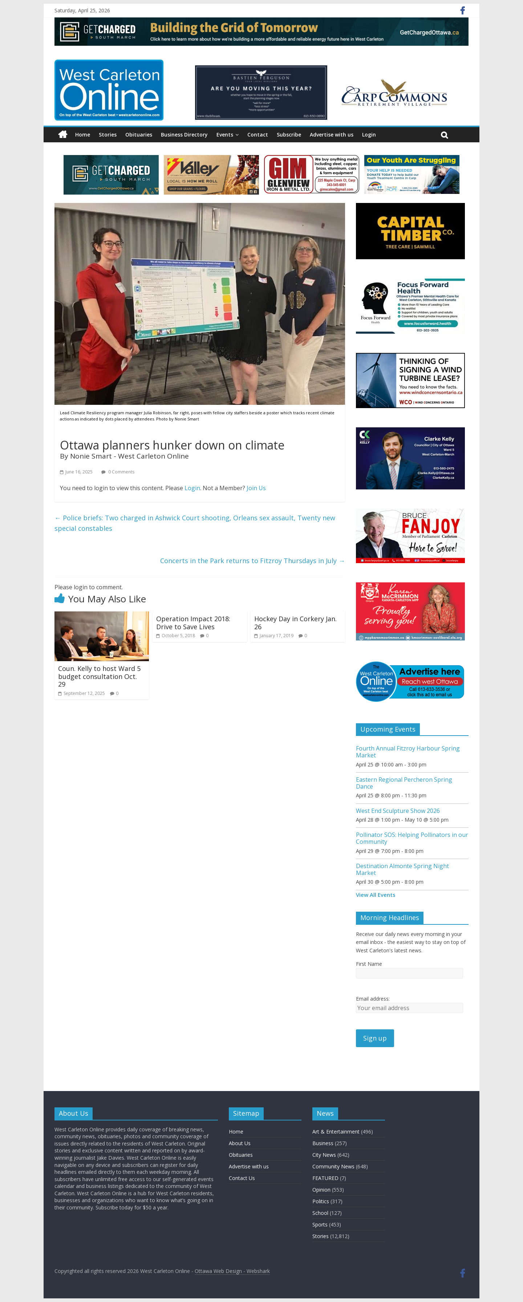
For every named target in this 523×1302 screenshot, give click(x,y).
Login (369, 134)
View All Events (376, 894)
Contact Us (242, 1178)
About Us (240, 1143)
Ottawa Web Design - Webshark (232, 1271)
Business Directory (184, 134)
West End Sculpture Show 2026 (398, 811)
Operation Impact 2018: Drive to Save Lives (193, 622)
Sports (320, 1224)
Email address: (373, 998)
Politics (320, 1201)
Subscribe (289, 134)
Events (224, 134)
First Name (369, 963)
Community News (333, 1166)
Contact (257, 134)
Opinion (321, 1189)
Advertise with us (331, 134)
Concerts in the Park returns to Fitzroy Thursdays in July (252, 560)
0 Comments (117, 472)
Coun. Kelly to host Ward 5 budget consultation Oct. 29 (99, 676)
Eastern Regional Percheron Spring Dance (404, 783)
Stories (108, 134)
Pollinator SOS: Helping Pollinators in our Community (412, 838)
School (320, 1212)
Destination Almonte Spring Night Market (402, 869)
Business (322, 1143)
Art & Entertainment (336, 1131)
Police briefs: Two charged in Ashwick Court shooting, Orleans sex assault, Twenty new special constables (194, 523)
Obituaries (138, 134)
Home (82, 134)
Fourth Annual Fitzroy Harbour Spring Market (408, 751)
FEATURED (325, 1178)
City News (324, 1154)
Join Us (256, 488)
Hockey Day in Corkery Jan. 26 (295, 622)
